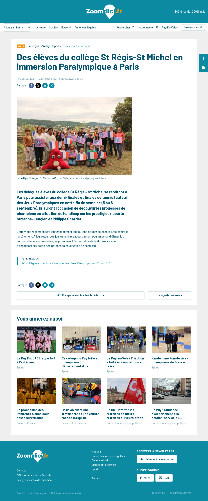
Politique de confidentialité (66, 493)
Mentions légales (38, 493)
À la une (41, 27)
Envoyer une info (194, 27)
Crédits (21, 493)
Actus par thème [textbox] (13, 27)
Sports (56, 46)
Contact (21, 470)
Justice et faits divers (104, 464)
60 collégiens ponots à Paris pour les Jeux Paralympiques (67, 263)
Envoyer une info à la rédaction (34, 480)
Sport (87, 46)
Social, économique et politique (109, 456)
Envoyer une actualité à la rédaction (83, 295)
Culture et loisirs (101, 460)
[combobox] (17, 27)
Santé (79, 46)
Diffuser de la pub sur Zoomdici (34, 475)
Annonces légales (85, 27)
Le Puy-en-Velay (39, 46)
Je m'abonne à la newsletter (156, 459)
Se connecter (146, 27)
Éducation (69, 46)
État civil (66, 27)
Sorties (53, 27)
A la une (96, 451)
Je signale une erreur (169, 295)
